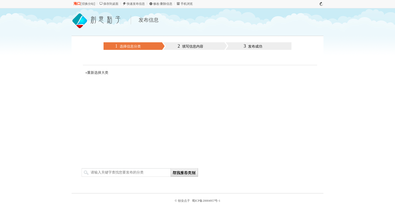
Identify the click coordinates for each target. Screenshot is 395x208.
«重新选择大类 (96, 73)
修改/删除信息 (162, 4)
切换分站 (88, 4)
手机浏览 (187, 4)
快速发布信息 (136, 4)
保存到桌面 (110, 4)
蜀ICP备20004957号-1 (206, 200)
